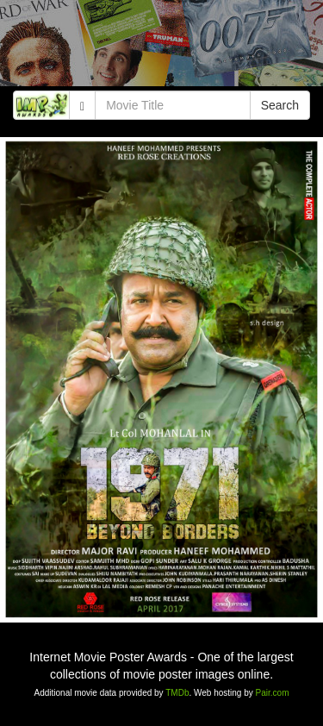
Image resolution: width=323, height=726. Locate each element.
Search (280, 105)
